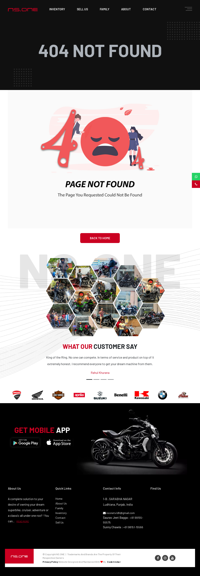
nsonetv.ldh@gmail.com (119, 513)
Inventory (57, 9)
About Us (61, 503)
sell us (82, 9)
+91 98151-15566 (133, 527)
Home (58, 498)
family (104, 9)
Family (59, 508)
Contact (60, 517)
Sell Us (59, 522)
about (126, 9)
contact (149, 9)
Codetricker (114, 561)
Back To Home (100, 238)
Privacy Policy (50, 561)
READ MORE (22, 521)
